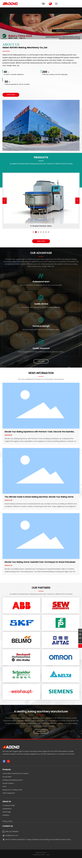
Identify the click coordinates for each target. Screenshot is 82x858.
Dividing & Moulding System (12, 780)
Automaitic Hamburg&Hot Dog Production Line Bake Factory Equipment (41, 226)
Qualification (7, 809)
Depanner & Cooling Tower (12, 790)
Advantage (6, 812)
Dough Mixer (7, 777)
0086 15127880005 (11, 831)
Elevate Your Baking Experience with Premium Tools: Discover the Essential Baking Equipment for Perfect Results (39, 433)
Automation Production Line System (15, 773)
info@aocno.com (11, 835)
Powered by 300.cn (39, 855)
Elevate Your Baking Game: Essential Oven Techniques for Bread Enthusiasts (40, 562)
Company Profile (8, 805)
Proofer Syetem (8, 783)
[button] (77, 201)
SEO (48, 855)
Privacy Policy (7, 821)
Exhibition (5, 815)
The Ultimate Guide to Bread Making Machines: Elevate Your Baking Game (39, 496)
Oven (4, 786)
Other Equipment (8, 793)
